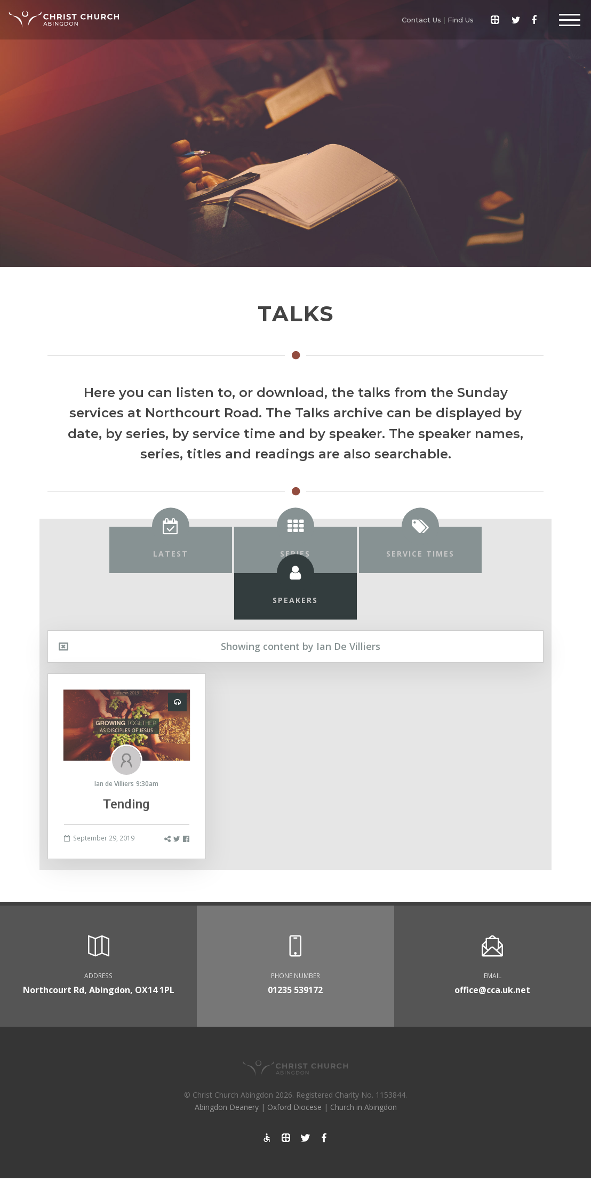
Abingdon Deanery (227, 1107)
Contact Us (421, 19)
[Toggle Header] (569, 19)
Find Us (461, 19)
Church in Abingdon (363, 1107)
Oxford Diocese (294, 1107)
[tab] (170, 550)
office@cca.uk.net (492, 990)
